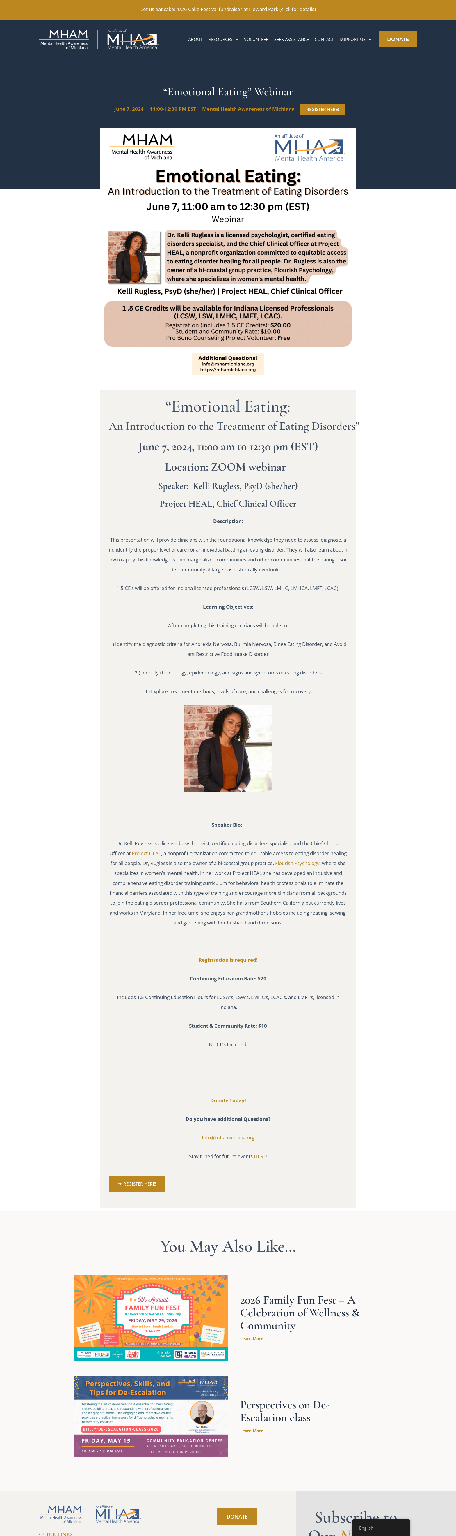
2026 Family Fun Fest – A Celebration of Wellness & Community (300, 1312)
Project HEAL (146, 853)
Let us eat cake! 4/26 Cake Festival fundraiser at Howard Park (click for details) (228, 9)
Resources (223, 39)
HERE (260, 1156)
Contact (324, 39)
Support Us (356, 39)
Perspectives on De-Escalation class (285, 1411)
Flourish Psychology (297, 863)
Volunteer (256, 39)
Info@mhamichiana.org (228, 1137)
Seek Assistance (291, 39)
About (195, 39)
